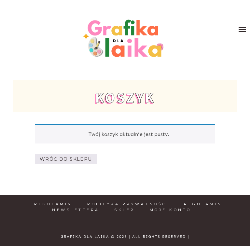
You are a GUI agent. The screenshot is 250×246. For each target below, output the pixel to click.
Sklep (124, 210)
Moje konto (170, 210)
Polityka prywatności (128, 204)
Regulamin (53, 204)
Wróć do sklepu (66, 159)
